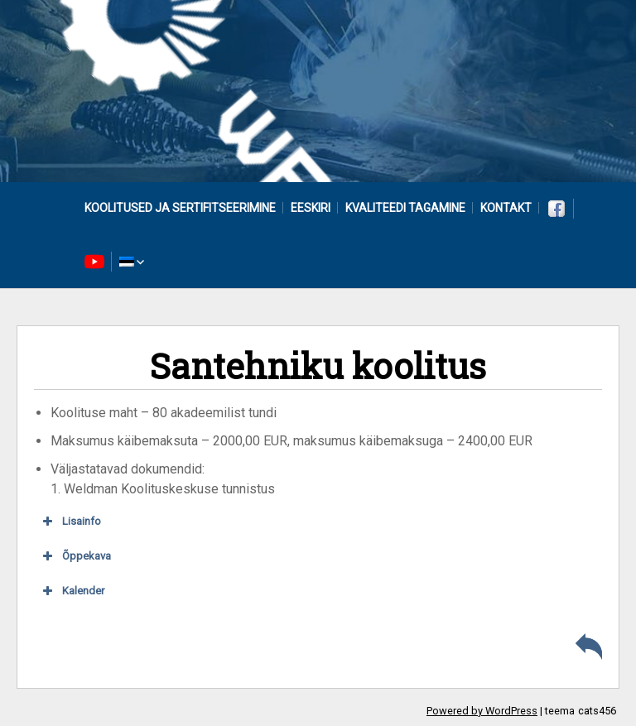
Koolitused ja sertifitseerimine (180, 207)
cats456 (597, 710)
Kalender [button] (72, 591)
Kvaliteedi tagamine (405, 207)
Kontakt (506, 207)
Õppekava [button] (75, 556)
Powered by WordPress (481, 710)
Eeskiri (310, 207)
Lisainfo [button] (70, 521)
